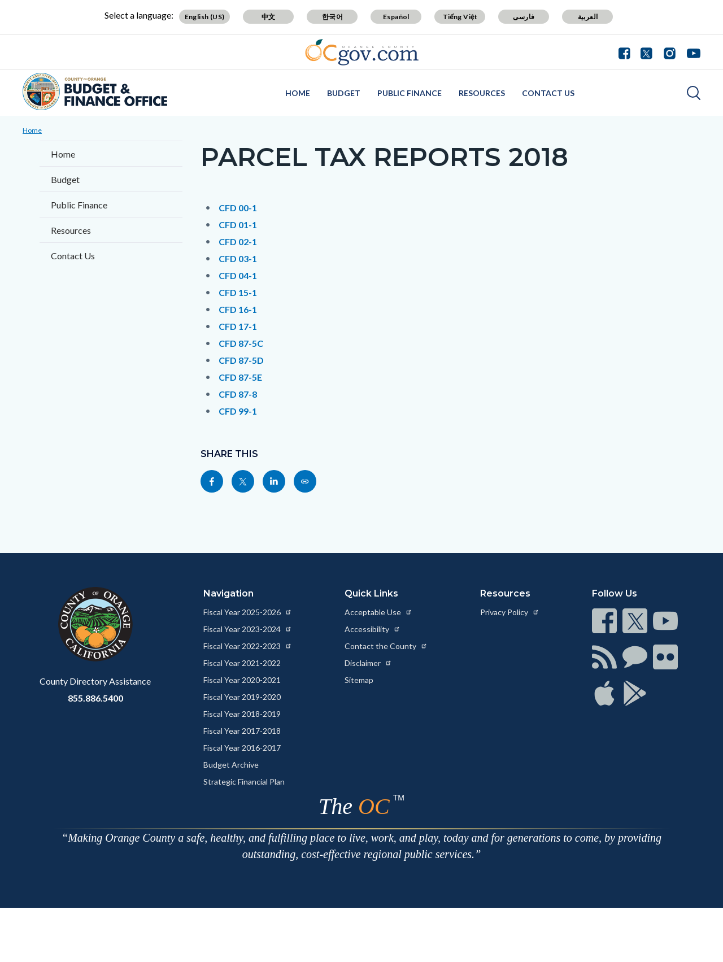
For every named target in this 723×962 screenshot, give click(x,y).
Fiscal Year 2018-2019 (242, 714)
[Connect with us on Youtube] (691, 51)
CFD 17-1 (238, 326)
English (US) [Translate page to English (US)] (205, 16)
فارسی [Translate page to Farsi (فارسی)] (523, 16)
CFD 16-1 (238, 309)
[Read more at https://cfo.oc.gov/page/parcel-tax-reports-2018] (305, 481)
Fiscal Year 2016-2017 (242, 747)
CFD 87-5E (240, 377)
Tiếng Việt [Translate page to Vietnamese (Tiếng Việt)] (460, 16)
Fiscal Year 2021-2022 (242, 663)
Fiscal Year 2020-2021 (242, 680)
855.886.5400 (95, 698)
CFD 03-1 (238, 258)
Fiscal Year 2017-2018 (242, 730)
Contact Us (548, 93)
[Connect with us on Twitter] (646, 51)
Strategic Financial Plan (244, 781)
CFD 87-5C (241, 343)
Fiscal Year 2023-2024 (247, 629)
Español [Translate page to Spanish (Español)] (396, 16)
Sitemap (359, 680)
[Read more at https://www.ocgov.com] (95, 624)
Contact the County (386, 646)
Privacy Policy (509, 612)
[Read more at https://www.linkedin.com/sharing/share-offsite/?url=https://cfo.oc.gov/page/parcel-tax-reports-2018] (274, 481)
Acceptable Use (378, 612)
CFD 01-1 (238, 224)
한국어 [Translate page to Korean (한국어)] (332, 16)
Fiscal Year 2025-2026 (247, 612)
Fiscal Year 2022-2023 (247, 646)
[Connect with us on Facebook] (627, 51)
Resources (482, 93)
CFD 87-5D (241, 360)
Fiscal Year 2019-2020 (242, 697)
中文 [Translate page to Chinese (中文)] (269, 16)
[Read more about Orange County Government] (362, 52)
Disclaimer (368, 663)
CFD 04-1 (238, 275)
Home (297, 93)
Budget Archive (231, 764)
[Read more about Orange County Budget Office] (95, 91)
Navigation (228, 593)
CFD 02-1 (238, 241)
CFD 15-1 (238, 292)
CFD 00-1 (238, 207)
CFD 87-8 (238, 394)
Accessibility (372, 629)
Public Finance (409, 93)
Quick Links (371, 593)
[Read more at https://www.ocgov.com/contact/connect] (604, 620)
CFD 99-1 (238, 411)
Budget (343, 93)
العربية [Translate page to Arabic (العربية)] (588, 16)
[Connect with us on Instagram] (669, 51)
